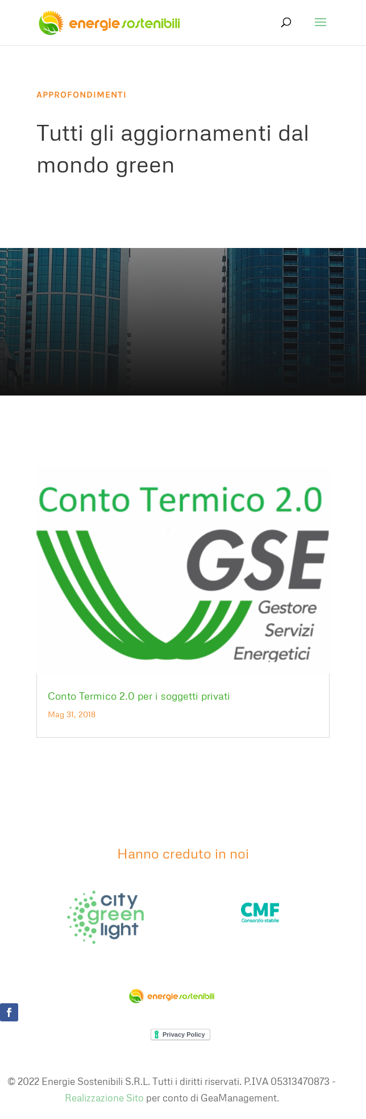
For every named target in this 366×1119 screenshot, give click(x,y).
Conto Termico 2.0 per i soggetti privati (139, 695)
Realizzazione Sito (104, 1098)
